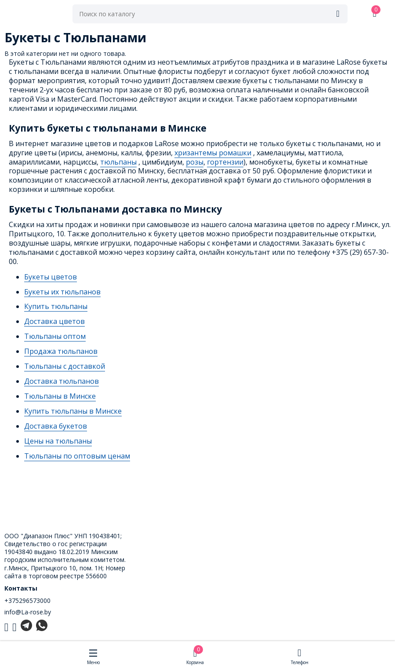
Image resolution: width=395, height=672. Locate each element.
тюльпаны (118, 162)
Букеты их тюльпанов (62, 292)
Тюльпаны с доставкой (64, 366)
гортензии (225, 162)
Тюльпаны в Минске (60, 396)
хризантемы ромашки (212, 153)
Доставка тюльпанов (61, 381)
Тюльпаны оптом (55, 336)
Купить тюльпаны (55, 306)
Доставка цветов (54, 321)
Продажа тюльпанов (61, 351)
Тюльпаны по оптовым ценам (77, 456)
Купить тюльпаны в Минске (73, 411)
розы (194, 162)
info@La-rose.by (27, 612)
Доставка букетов (55, 426)
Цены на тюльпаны (58, 441)
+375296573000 (27, 600)
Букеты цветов (50, 277)
